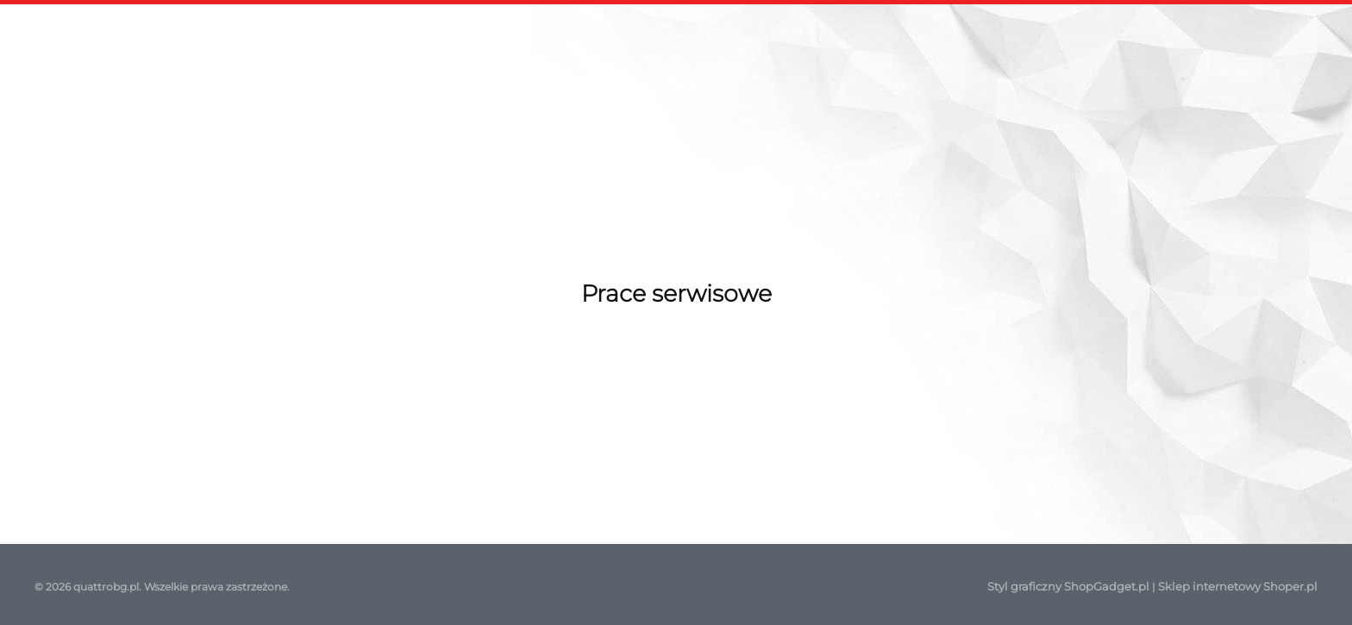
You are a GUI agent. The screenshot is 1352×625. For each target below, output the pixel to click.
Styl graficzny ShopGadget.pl (1068, 586)
